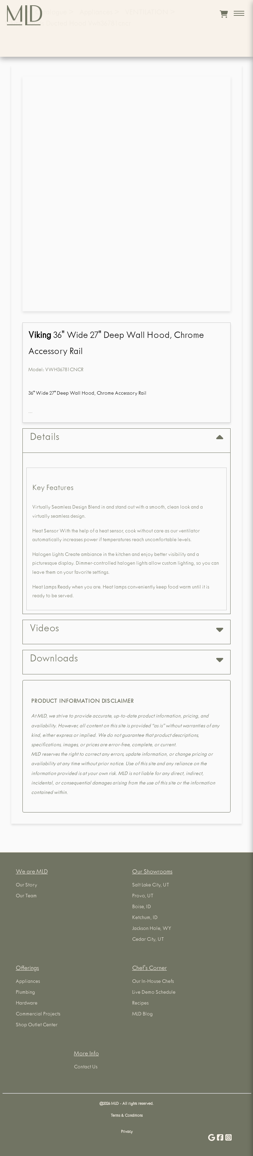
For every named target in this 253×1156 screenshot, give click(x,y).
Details (126, 438)
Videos (126, 629)
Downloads (126, 659)
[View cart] (224, 14)
